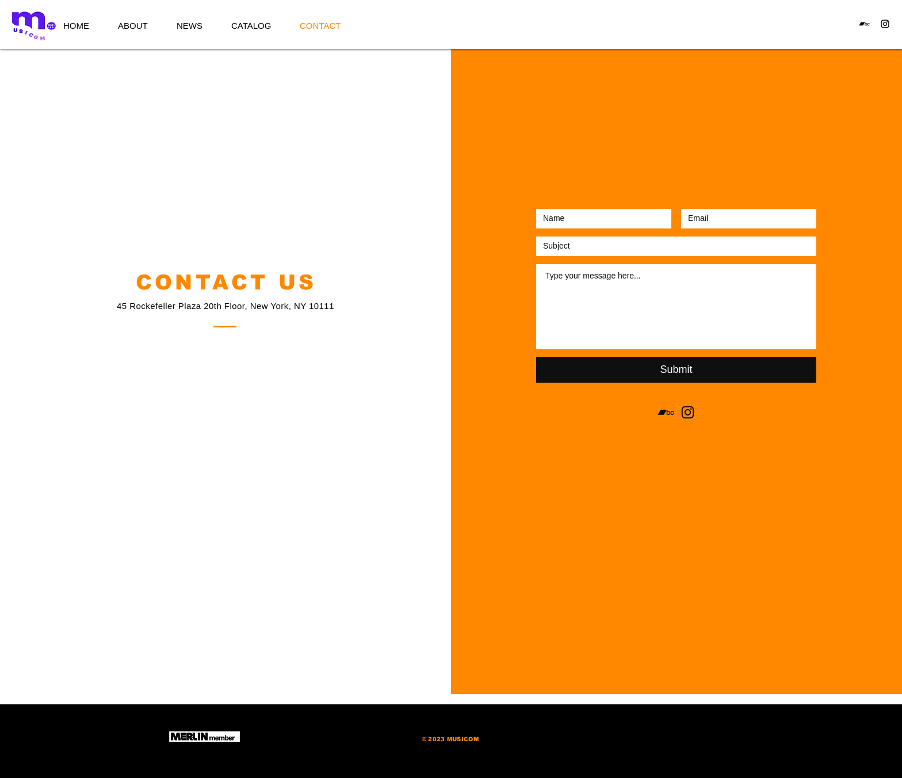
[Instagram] (885, 23)
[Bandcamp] (864, 23)
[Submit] (676, 370)
